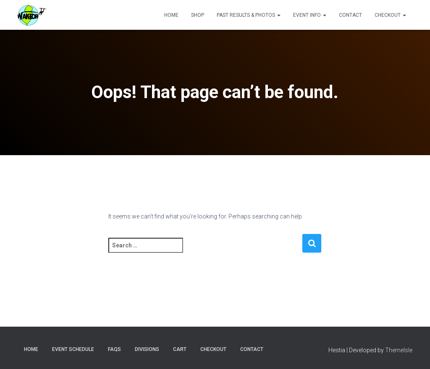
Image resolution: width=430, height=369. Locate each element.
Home (171, 15)
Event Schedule (73, 349)
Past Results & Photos (249, 15)
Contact (350, 15)
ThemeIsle (398, 350)
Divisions (147, 349)
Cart (179, 349)
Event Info (309, 15)
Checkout (390, 15)
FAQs (114, 349)
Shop (197, 15)
